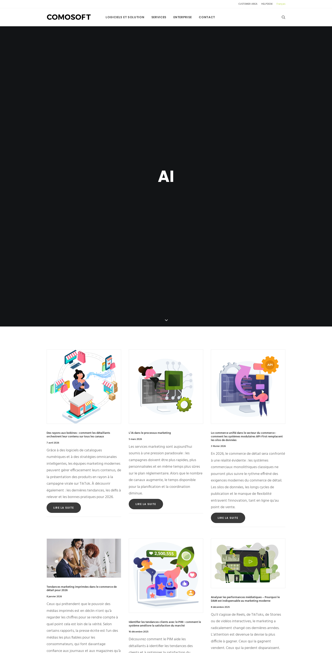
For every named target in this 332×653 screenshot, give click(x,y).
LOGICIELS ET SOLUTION (125, 17)
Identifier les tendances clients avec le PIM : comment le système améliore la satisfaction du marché (165, 553)
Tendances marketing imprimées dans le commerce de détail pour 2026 (82, 518)
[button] (283, 17)
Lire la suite (63, 437)
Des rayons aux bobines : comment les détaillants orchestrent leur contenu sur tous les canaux (78, 364)
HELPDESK (267, 4)
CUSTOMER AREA (247, 4)
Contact (207, 17)
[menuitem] (248, 4)
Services (159, 17)
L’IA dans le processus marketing (150, 362)
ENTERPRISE (182, 17)
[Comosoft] (69, 17)
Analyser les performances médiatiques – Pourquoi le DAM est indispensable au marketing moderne (245, 528)
